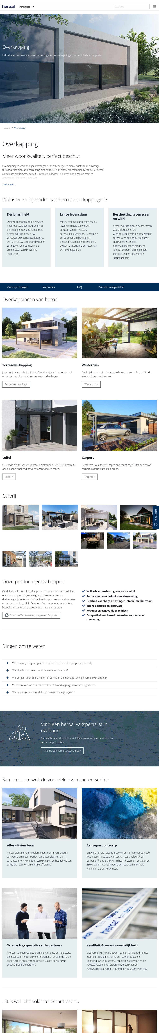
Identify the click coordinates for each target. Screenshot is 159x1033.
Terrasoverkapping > (16, 384)
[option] (79, 68)
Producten (6, 128)
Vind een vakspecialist (111, 287)
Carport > (89, 477)
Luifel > (9, 477)
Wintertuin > (91, 384)
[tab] (79, 663)
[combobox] (132, 6)
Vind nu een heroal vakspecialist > (62, 750)
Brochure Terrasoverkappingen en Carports (31, 615)
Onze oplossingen (17, 287)
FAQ (79, 287)
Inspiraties (49, 287)
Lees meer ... (9, 184)
